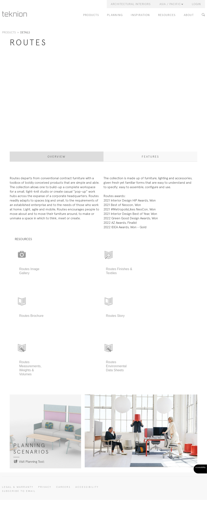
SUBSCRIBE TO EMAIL (19, 491)
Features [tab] (150, 156)
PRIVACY (44, 487)
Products (9, 32)
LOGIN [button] (196, 4)
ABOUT (189, 15)
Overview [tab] (57, 156)
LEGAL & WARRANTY (17, 487)
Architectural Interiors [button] (131, 4)
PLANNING (115, 15)
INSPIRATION (140, 15)
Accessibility (87, 487)
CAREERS (63, 487)
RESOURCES (167, 15)
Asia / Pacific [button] (171, 4)
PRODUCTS (91, 15)
